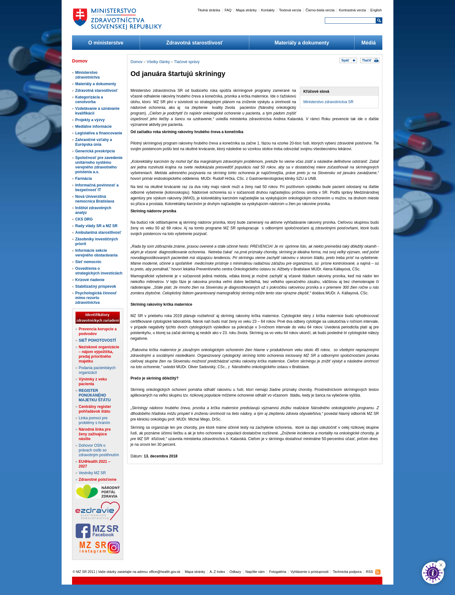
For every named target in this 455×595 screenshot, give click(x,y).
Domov (136, 62)
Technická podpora (347, 572)
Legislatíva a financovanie (98, 133)
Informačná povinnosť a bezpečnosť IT (96, 187)
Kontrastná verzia (352, 10)
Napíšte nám (255, 572)
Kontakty (268, 10)
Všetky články (158, 62)
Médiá (368, 42)
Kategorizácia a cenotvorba (89, 99)
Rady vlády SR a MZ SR (96, 226)
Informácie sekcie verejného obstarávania (96, 252)
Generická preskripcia (95, 151)
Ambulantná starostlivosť (98, 232)
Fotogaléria (277, 572)
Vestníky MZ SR (92, 473)
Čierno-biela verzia (320, 10)
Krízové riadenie (90, 280)
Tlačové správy (187, 62)
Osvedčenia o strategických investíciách (98, 270)
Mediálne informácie (93, 126)
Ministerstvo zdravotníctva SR (328, 102)
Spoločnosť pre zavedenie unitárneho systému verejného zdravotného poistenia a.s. (99, 165)
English (376, 10)
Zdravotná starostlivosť (194, 42)
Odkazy (235, 572)
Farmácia (83, 178)
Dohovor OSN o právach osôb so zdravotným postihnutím (99, 450)
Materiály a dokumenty (302, 42)
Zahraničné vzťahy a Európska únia (93, 142)
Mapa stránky (246, 10)
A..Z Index (217, 572)
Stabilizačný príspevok (95, 286)
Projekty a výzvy (90, 120)
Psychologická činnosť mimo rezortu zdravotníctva (96, 298)
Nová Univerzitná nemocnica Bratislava (94, 198)
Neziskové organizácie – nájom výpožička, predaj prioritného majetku (99, 354)
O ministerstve (105, 42)
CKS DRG (84, 219)
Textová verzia (290, 10)
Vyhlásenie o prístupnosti (310, 572)
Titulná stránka (208, 10)
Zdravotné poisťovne (98, 479)
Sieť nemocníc (88, 262)
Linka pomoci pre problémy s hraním (94, 420)
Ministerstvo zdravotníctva (87, 75)
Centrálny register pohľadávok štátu (95, 409)
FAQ (228, 10)
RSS (369, 572)
